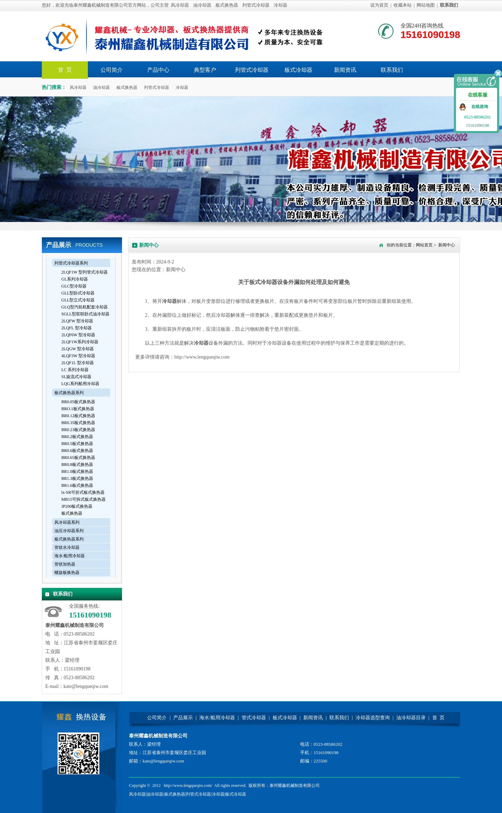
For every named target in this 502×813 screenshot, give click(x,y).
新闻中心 (446, 245)
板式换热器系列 (69, 392)
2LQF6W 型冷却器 (78, 334)
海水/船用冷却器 (69, 555)
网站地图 (426, 5)
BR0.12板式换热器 (78, 415)
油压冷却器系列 (69, 530)
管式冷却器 (254, 717)
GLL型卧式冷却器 (77, 293)
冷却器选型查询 (373, 717)
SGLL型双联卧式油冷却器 (85, 314)
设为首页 (379, 5)
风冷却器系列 (66, 522)
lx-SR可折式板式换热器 (83, 492)
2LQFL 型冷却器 (76, 327)
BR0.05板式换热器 (78, 401)
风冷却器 (180, 5)
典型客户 (205, 70)
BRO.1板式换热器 (77, 408)
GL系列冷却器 (74, 279)
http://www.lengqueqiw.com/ (188, 785)
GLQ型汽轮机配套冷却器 (84, 307)
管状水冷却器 (66, 547)
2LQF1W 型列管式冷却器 (84, 272)
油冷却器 (202, 5)
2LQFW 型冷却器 (77, 321)
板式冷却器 (298, 70)
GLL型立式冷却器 (77, 300)
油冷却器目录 (411, 717)
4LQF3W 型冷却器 (78, 355)
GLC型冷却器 (73, 286)
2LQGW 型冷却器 (77, 348)
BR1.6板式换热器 (77, 485)
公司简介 (111, 70)
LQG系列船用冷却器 (80, 383)
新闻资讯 (345, 70)
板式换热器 (226, 5)
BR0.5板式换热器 (77, 443)
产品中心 (158, 70)
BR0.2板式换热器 (77, 436)
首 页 (438, 717)
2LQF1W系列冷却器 (79, 341)
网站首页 (424, 245)
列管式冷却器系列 (71, 263)
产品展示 (183, 717)
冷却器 (280, 5)
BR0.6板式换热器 (77, 450)
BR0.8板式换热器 (77, 464)
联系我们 (392, 70)
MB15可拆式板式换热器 (83, 499)
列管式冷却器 (255, 5)
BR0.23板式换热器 (78, 429)
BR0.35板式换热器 (78, 422)
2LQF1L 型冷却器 (77, 362)
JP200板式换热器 (76, 506)
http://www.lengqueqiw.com (201, 357)
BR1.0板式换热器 (77, 471)
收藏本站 (403, 5)
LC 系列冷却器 (75, 369)
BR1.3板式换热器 (77, 478)
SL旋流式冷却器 (76, 376)
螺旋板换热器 (66, 572)
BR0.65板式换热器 (78, 457)
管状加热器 (64, 564)
